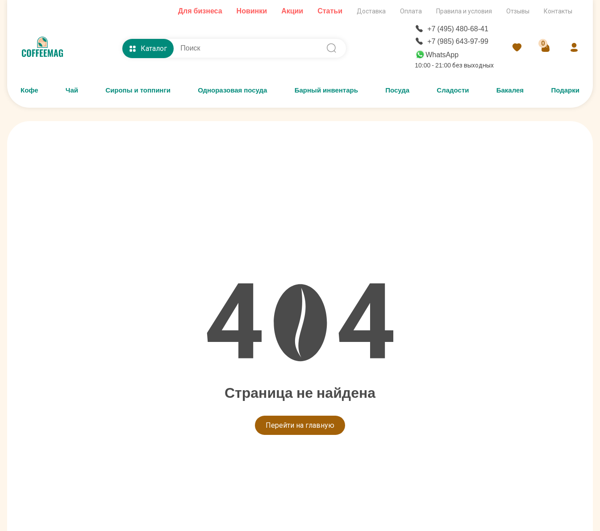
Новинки (252, 11)
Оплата (411, 11)
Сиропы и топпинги (138, 90)
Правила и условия (464, 11)
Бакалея (510, 90)
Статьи (329, 11)
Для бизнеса (200, 11)
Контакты (558, 11)
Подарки (565, 90)
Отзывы (517, 11)
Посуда (397, 90)
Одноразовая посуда (232, 90)
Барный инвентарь (326, 90)
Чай (72, 90)
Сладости (453, 90)
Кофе (29, 90)
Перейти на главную (300, 425)
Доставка (371, 11)
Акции (292, 11)
